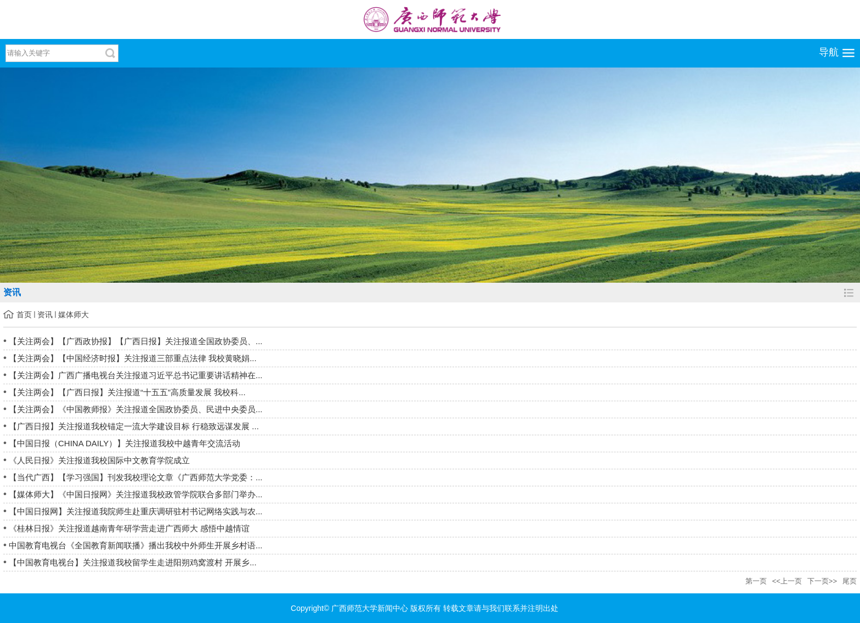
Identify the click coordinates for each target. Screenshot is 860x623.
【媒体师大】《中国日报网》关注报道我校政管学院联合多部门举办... (136, 494)
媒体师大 (73, 314)
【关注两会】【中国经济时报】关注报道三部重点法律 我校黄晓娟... (133, 358)
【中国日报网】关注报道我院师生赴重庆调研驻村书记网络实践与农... (136, 511)
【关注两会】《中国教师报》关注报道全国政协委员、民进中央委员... (136, 409)
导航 (829, 52)
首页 (24, 314)
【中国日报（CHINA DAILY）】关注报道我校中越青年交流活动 (124, 443)
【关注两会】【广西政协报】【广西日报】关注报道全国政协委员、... (136, 341)
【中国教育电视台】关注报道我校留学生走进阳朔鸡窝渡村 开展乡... (133, 562)
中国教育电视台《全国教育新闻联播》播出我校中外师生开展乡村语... (136, 545)
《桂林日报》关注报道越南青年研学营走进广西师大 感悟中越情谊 (129, 528)
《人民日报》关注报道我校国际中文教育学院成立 (99, 460)
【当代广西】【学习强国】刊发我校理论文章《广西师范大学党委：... (136, 477)
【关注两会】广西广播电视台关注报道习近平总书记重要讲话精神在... (136, 375)
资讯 (45, 314)
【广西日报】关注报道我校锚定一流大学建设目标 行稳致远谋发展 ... (134, 426)
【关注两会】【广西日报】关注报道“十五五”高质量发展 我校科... (127, 392)
